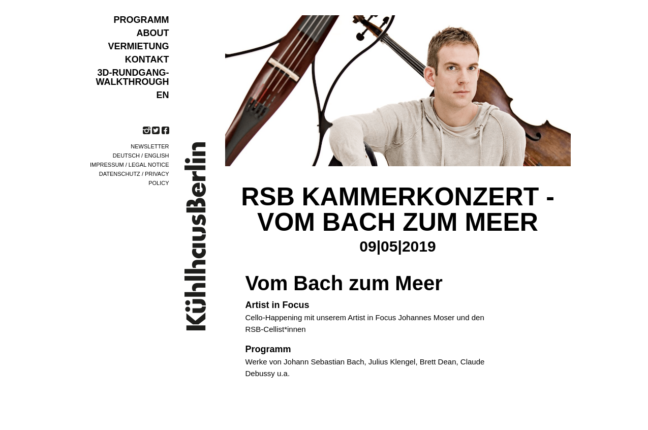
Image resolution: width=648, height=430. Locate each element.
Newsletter (150, 146)
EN (162, 95)
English (156, 155)
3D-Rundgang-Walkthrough (132, 77)
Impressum (107, 165)
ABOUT (153, 33)
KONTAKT (147, 59)
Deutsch (126, 155)
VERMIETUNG (138, 46)
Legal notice (149, 165)
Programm (141, 19)
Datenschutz (119, 174)
